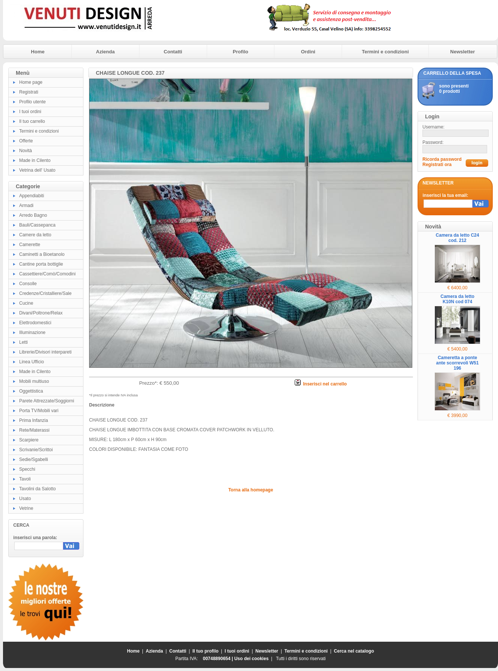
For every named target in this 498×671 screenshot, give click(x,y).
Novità (25, 150)
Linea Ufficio (31, 361)
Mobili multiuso (34, 381)
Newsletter (462, 51)
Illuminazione (32, 332)
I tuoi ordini (30, 111)
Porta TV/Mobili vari (38, 410)
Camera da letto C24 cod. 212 (457, 238)
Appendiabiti (31, 195)
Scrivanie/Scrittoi (36, 449)
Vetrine (26, 508)
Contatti (173, 51)
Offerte (26, 141)
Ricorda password (442, 159)
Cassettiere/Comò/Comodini (47, 274)
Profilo (240, 51)
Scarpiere (28, 440)
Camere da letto (35, 234)
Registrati (28, 92)
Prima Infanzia (33, 420)
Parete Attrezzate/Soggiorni (46, 401)
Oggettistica (31, 391)
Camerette (29, 244)
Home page (30, 82)
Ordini (308, 51)
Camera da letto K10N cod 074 (457, 299)
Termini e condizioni (385, 51)
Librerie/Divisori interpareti (45, 352)
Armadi (26, 205)
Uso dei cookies (251, 658)
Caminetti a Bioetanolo (42, 254)
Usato (25, 498)
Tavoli (25, 479)
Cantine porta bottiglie (41, 264)
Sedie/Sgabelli (33, 459)
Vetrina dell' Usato (37, 170)
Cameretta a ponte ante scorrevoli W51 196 (457, 363)
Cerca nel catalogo (354, 651)
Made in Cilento (34, 160)
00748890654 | (218, 658)
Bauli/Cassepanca (37, 225)
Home (37, 51)
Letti (23, 342)
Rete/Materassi (34, 430)
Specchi (27, 469)
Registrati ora (436, 164)
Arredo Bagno (33, 215)
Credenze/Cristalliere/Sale (45, 293)
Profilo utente (32, 101)
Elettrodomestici (35, 322)
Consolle (28, 283)
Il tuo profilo (205, 651)
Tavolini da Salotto (37, 488)
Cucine (26, 303)
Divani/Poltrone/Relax (40, 313)
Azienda (105, 51)
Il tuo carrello (32, 121)
